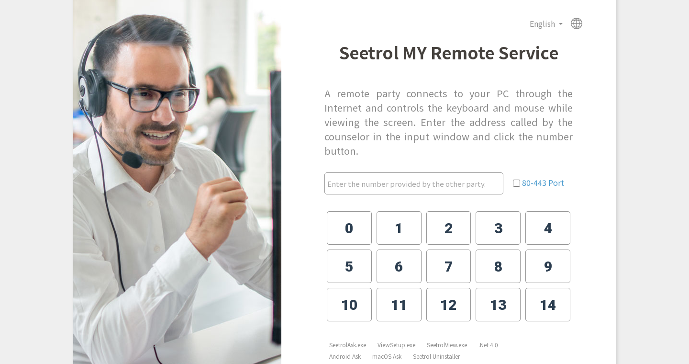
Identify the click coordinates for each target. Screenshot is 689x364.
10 (349, 304)
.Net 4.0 (488, 345)
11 (399, 304)
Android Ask (345, 356)
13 (498, 304)
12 (448, 304)
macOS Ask (386, 356)
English (543, 23)
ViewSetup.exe (396, 345)
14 (548, 304)
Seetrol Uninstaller (436, 356)
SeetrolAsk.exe (347, 345)
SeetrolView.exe (447, 345)
